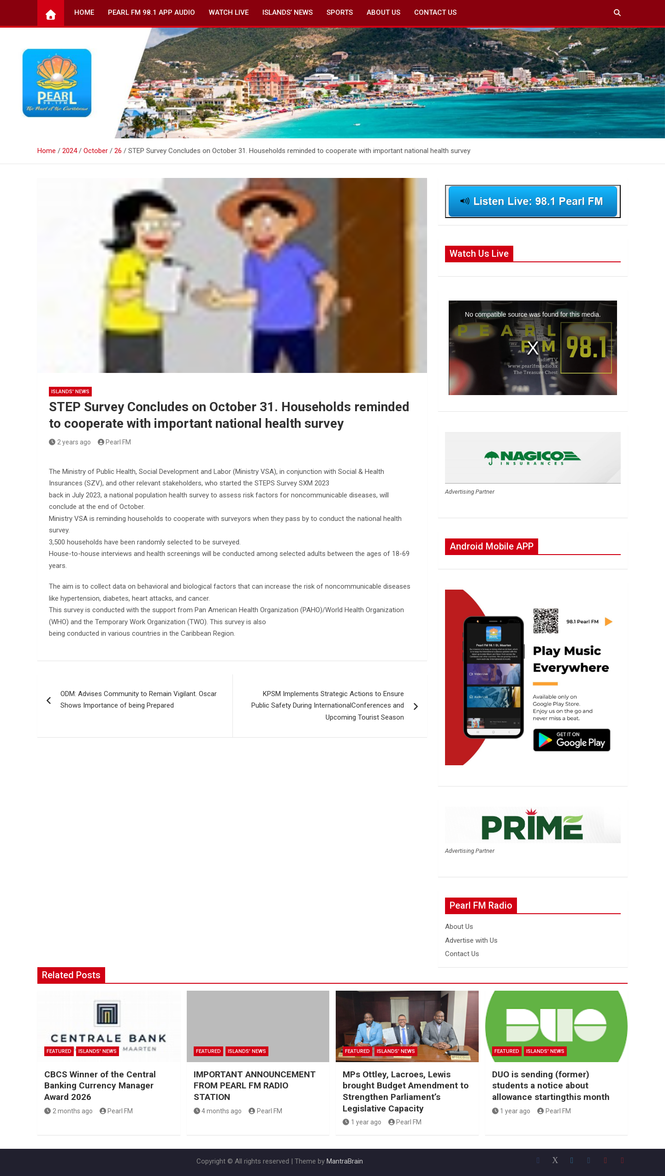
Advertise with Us (471, 940)
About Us (383, 12)
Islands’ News (287, 12)
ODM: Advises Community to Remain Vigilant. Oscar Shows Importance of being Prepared (138, 700)
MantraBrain (345, 1161)
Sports (340, 12)
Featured (59, 1051)
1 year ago (362, 1122)
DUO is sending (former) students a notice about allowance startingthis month (551, 1085)
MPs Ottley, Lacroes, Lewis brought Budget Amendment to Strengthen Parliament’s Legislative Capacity (406, 1091)
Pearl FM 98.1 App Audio (151, 12)
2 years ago (70, 442)
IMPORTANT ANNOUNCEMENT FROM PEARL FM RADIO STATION (255, 1085)
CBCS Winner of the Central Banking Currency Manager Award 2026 (100, 1085)
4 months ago (218, 1111)
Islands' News (70, 392)
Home (84, 12)
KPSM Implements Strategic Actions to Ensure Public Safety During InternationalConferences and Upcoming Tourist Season (327, 705)
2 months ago (68, 1111)
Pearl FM (114, 442)
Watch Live (229, 12)
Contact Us (435, 12)
